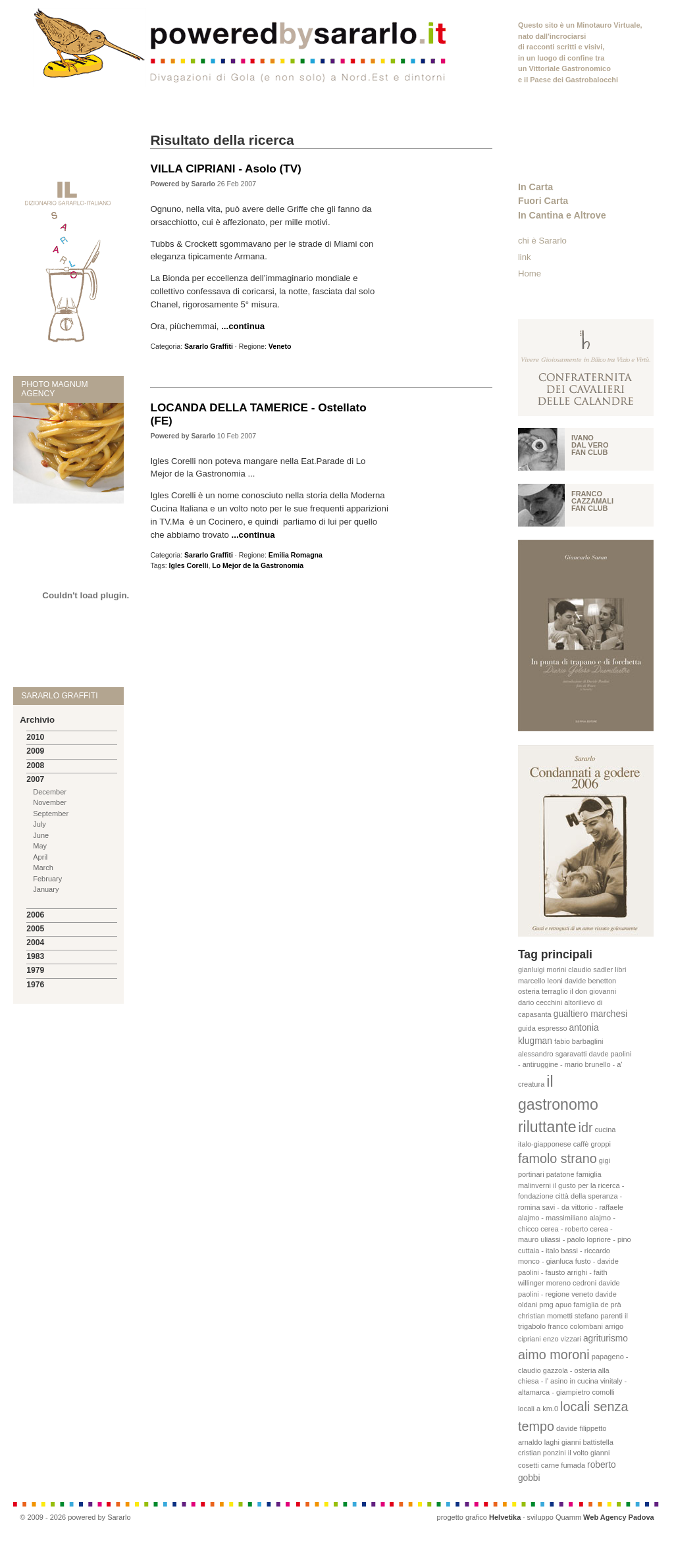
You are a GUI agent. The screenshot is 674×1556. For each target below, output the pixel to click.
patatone (560, 1174)
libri (620, 969)
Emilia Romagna (296, 555)
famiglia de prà (597, 1305)
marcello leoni (540, 981)
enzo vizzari (562, 1339)
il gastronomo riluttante (558, 1104)
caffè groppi (592, 1144)
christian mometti (545, 1316)
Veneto (280, 346)
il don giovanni (593, 991)
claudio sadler (590, 969)
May (40, 846)
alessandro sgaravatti (552, 1054)
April (40, 857)
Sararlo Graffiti (208, 346)
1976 (35, 984)
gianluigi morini (542, 969)
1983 (35, 956)
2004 (35, 942)
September (50, 813)
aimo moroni (554, 1354)
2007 (35, 779)
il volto (578, 1453)
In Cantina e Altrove (562, 215)
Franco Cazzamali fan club (592, 501)
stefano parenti (599, 1316)
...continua (243, 326)
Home (529, 273)
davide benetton (590, 981)
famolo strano (557, 1158)
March (43, 867)
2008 (35, 765)
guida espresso (542, 1028)
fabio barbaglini (579, 1041)
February (47, 879)
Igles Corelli (189, 565)
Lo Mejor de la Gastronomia (257, 565)
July (39, 824)
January (46, 889)
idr (586, 1127)
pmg (546, 1305)
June (41, 835)
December (49, 792)
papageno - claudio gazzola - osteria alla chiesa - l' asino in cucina (573, 1369)
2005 (35, 928)
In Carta (535, 187)
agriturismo (605, 1338)
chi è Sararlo (542, 241)
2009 (35, 751)
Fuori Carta (543, 200)
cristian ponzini (542, 1453)
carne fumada (563, 1465)
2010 (35, 737)
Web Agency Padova (618, 1517)
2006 (35, 915)
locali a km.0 (538, 1409)
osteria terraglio (543, 991)
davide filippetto (581, 1428)
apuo (563, 1305)
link (524, 257)
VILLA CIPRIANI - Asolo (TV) (225, 168)
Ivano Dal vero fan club (590, 445)
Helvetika (505, 1517)
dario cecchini (540, 1002)
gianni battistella (587, 1442)
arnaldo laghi (538, 1442)
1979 (35, 970)
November (49, 802)
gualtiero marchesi (590, 1014)
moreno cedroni (571, 1283)
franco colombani (575, 1326)
